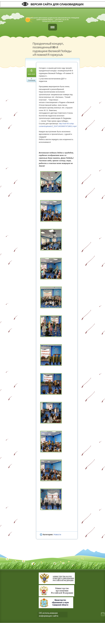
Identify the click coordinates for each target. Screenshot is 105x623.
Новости (57, 534)
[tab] (53, 614)
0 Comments (31, 79)
